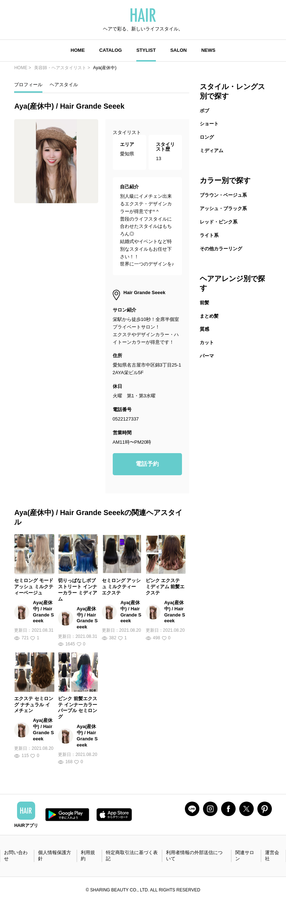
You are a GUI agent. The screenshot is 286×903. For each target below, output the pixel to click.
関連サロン (244, 855)
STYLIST (146, 50)
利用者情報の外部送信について (194, 855)
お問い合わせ (16, 855)
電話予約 (147, 464)
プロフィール (28, 84)
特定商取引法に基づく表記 (132, 855)
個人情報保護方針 (54, 855)
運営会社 (272, 855)
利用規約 (88, 855)
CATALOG (110, 50)
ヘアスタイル (64, 84)
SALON (178, 50)
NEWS (208, 50)
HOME (78, 50)
